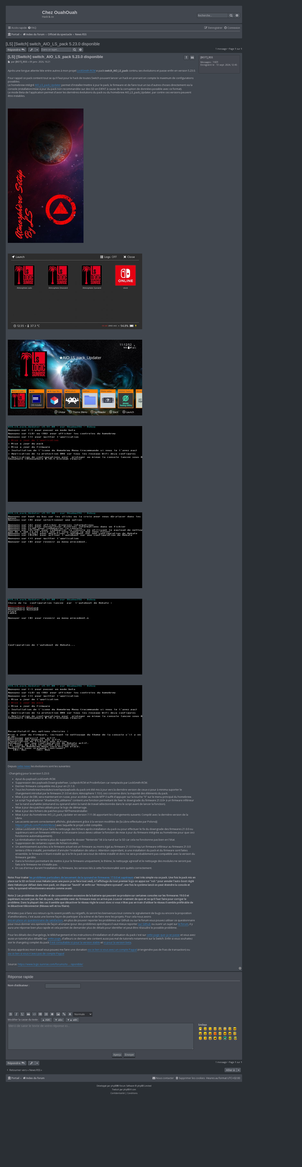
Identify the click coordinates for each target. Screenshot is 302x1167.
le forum (183, 924)
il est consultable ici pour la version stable (75, 942)
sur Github (144, 924)
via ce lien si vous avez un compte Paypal (112, 949)
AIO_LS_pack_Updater (48, 85)
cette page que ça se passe (163, 935)
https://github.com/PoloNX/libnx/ (35, 825)
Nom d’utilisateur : (18, 985)
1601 (215, 62)
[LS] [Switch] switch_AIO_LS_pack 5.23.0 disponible (53, 44)
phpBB (114, 1085)
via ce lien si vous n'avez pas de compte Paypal (36, 953)
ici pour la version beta (117, 942)
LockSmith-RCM (86, 70)
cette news (23, 766)
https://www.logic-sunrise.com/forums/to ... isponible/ (50, 964)
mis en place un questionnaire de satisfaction (35, 920)
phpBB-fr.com (129, 1089)
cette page (54, 938)
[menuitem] (32, 28)
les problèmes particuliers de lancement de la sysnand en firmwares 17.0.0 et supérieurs (81, 877)
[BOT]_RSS (206, 57)
